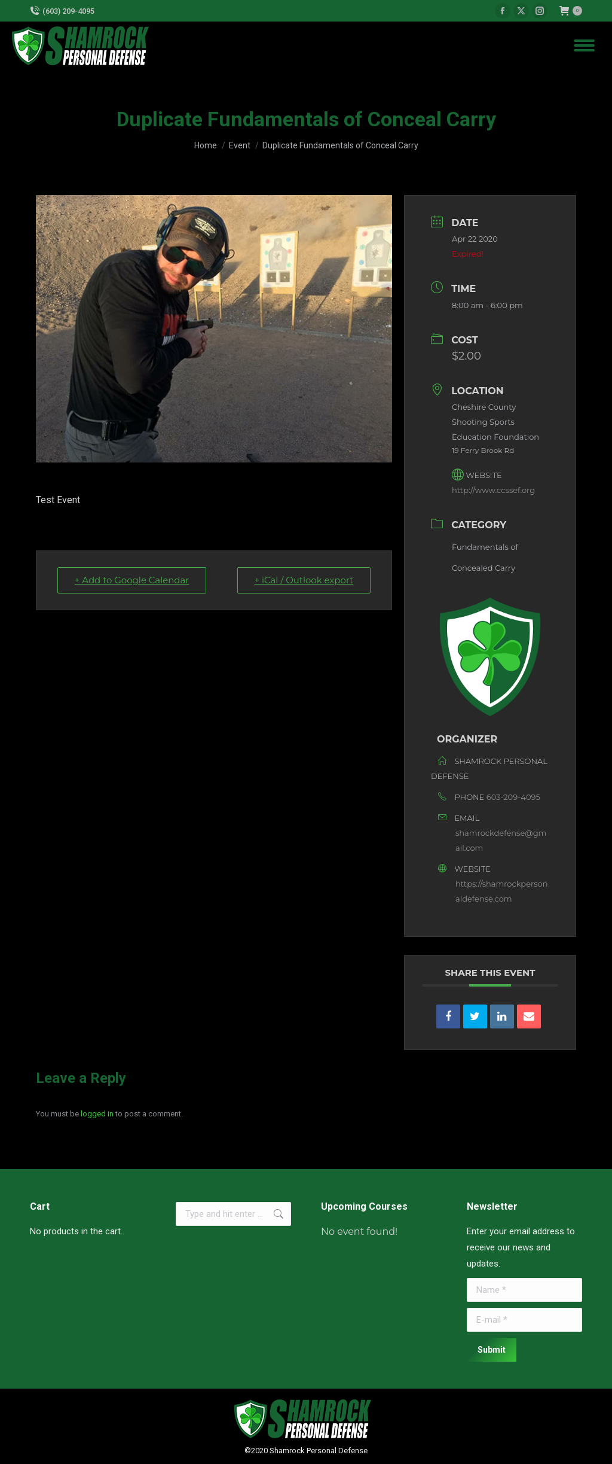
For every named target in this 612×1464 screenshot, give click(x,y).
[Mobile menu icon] (584, 45)
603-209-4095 (513, 797)
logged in (97, 1113)
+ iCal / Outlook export (303, 580)
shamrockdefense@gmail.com (500, 840)
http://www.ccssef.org (493, 490)
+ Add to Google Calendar (132, 580)
